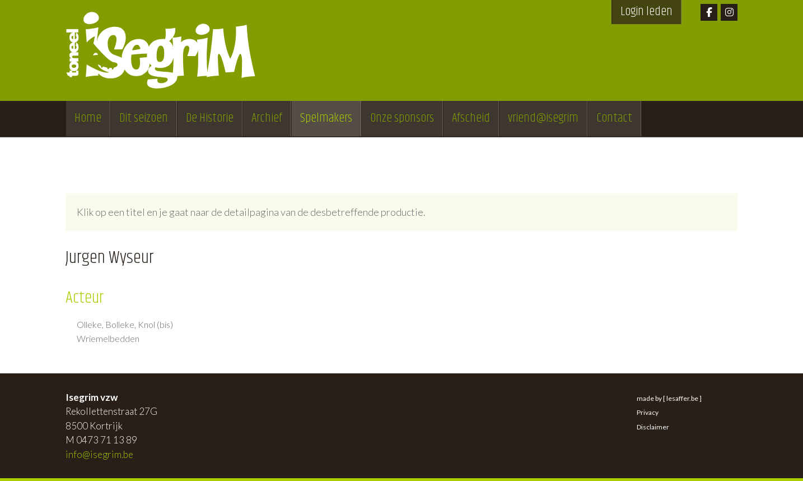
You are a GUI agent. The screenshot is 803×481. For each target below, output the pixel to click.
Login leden (646, 11)
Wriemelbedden (108, 339)
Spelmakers (326, 118)
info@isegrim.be (99, 454)
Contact (614, 118)
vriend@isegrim (543, 118)
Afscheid (471, 118)
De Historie (210, 118)
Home (87, 118)
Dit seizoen (143, 118)
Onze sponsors (402, 118)
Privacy (648, 412)
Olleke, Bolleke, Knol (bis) (125, 325)
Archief (266, 118)
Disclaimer (653, 427)
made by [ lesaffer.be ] (669, 398)
